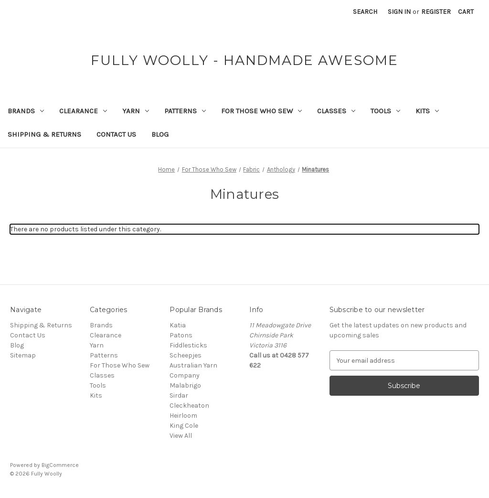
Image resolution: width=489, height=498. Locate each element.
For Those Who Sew (261, 111)
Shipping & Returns (44, 134)
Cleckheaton (189, 405)
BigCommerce (60, 465)
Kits (427, 111)
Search (365, 12)
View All (181, 436)
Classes (336, 111)
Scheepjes (186, 355)
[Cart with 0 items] (466, 11)
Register (436, 12)
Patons (181, 335)
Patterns (185, 111)
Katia (178, 325)
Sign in (399, 12)
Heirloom (183, 415)
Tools (385, 111)
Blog (160, 134)
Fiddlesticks (188, 345)
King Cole (184, 426)
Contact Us (116, 134)
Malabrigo (185, 385)
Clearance (83, 111)
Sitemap (23, 355)
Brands (26, 111)
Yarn (135, 111)
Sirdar (179, 395)
